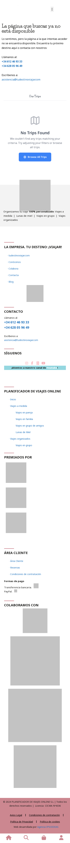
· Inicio (12, 399)
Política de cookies (50, 821)
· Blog (10, 281)
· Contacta (13, 275)
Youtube (52, 367)
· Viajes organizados (19, 438)
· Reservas (14, 567)
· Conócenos (14, 262)
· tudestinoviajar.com (18, 255)
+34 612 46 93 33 (12, 61)
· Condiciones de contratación (25, 574)
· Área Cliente (16, 561)
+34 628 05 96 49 (12, 66)
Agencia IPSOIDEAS (47, 826)
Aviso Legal (16, 815)
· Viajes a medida (18, 405)
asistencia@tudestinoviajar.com (21, 79)
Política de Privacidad (21, 821)
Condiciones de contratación (44, 815)
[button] (52, 9)
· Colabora (12, 268)
